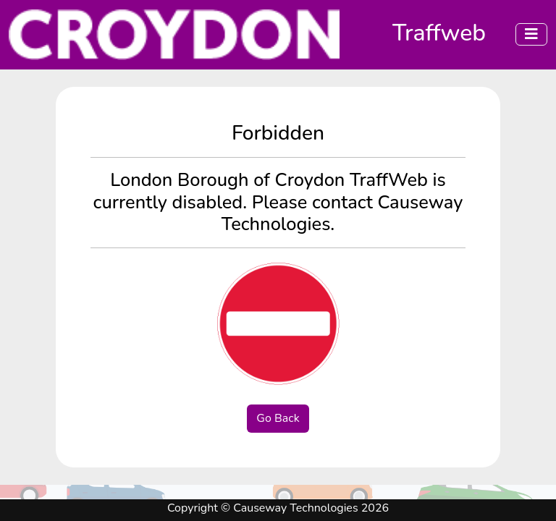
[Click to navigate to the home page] (180, 35)
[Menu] (531, 34)
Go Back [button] (277, 418)
